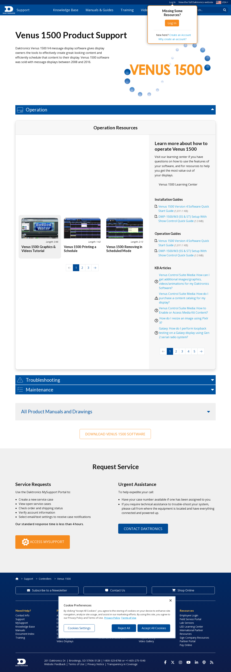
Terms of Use (76, 664)
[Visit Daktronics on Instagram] (180, 662)
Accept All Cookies (154, 628)
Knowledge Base (65, 10)
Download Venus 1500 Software (115, 434)
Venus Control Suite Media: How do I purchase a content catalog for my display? (183, 298)
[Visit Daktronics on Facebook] (165, 662)
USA (221, 2)
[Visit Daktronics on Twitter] (173, 662)
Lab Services (187, 622)
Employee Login (189, 615)
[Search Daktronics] (207, 10)
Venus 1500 (64, 578)
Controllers (45, 578)
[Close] (171, 600)
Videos (146, 10)
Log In (172, 2)
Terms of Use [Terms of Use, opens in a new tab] (128, 617)
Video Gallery (146, 641)
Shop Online (183, 590)
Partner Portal (187, 641)
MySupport (22, 622)
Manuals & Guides (99, 10)
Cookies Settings (79, 628)
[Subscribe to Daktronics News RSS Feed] (211, 662)
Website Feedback (55, 664)
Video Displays (65, 641)
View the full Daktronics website (195, 2)
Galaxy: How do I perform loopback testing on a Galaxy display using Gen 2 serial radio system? (184, 332)
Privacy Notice (95, 664)
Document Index (25, 634)
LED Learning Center (191, 626)
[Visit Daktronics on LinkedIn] (196, 662)
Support (28, 578)
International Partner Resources (191, 632)
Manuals (20, 630)
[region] (117, 617)
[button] (115, 110)
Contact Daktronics (143, 528)
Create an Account (180, 35)
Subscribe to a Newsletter (47, 590)
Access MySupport (42, 542)
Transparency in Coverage (122, 664)
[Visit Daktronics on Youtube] (188, 662)
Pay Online (186, 645)
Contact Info (22, 615)
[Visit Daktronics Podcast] (204, 662)
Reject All (124, 628)
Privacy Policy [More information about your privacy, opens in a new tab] (112, 617)
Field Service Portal (190, 619)
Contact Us (115, 590)
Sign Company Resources (194, 637)
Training (127, 10)
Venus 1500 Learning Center (178, 184)
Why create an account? (172, 39)
